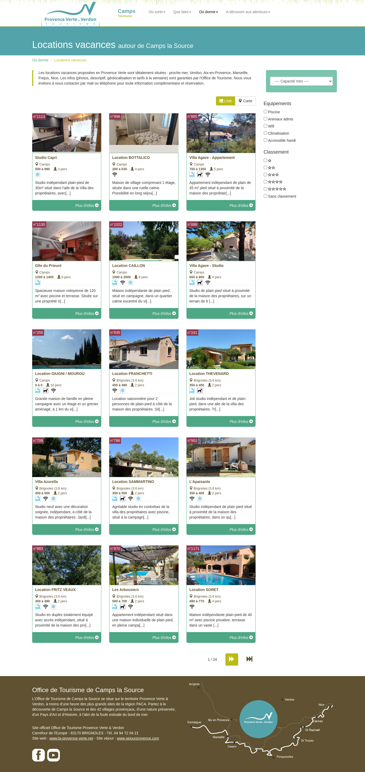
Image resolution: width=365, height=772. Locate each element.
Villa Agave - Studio (206, 265)
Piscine (274, 112)
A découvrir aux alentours (248, 12)
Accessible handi (282, 140)
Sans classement (282, 196)
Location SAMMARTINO (133, 482)
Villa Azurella (46, 482)
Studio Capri (46, 157)
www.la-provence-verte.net (71, 738)
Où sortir (157, 12)
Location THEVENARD (209, 374)
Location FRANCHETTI (132, 374)
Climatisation (278, 133)
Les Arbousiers (125, 590)
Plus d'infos (87, 205)
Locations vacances (70, 60)
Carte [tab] (245, 101)
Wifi (271, 126)
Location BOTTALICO (131, 157)
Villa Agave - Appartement (212, 157)
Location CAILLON (128, 265)
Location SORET (203, 590)
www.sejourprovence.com (138, 738)
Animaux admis (280, 119)
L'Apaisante (199, 482)
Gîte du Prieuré (48, 265)
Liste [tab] (225, 101)
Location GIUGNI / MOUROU (59, 374)
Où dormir (208, 12)
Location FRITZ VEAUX (55, 590)
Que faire (182, 12)
